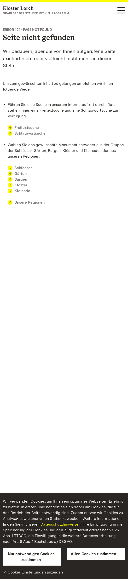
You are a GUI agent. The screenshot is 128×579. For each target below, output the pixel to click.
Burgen (20, 179)
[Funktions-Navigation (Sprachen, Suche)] (121, 10)
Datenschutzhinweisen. (61, 524)
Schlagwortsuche (30, 133)
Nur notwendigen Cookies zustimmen (31, 557)
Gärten (20, 173)
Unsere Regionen (29, 202)
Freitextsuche (26, 127)
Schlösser (23, 168)
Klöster (20, 185)
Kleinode (22, 191)
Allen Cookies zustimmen (93, 554)
